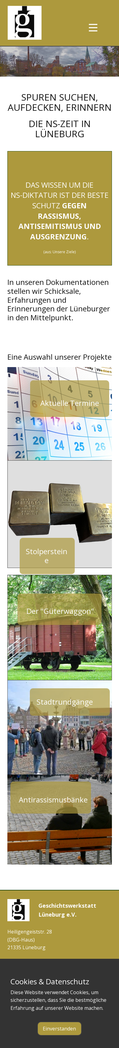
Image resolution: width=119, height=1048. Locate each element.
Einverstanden (59, 1028)
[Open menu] (98, 28)
